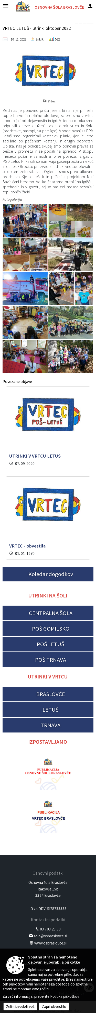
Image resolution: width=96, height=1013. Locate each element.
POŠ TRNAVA (50, 659)
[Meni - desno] (90, 6)
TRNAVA (50, 725)
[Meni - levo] (6, 6)
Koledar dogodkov (50, 574)
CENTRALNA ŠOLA (50, 613)
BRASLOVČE (50, 694)
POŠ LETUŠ (50, 644)
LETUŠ (50, 709)
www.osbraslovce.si (50, 943)
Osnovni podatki (48, 873)
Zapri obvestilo (54, 1006)
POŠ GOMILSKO (50, 628)
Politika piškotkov (64, 996)
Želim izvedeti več (20, 1006)
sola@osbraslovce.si (50, 936)
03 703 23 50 (50, 929)
